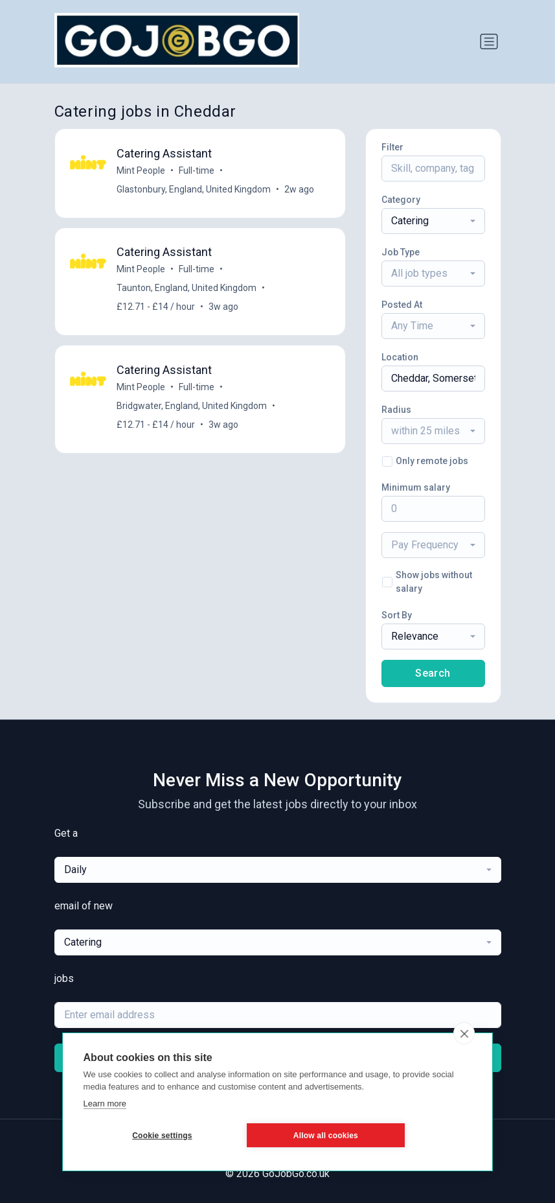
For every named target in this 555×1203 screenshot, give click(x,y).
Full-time (197, 170)
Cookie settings (145, 1135)
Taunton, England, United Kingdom (187, 289)
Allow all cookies (276, 1135)
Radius (396, 409)
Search (432, 673)
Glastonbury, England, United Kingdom (194, 189)
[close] (464, 1033)
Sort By (396, 615)
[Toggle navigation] (489, 41)
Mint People (141, 170)
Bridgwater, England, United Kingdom (192, 408)
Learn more (105, 1103)
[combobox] (433, 221)
